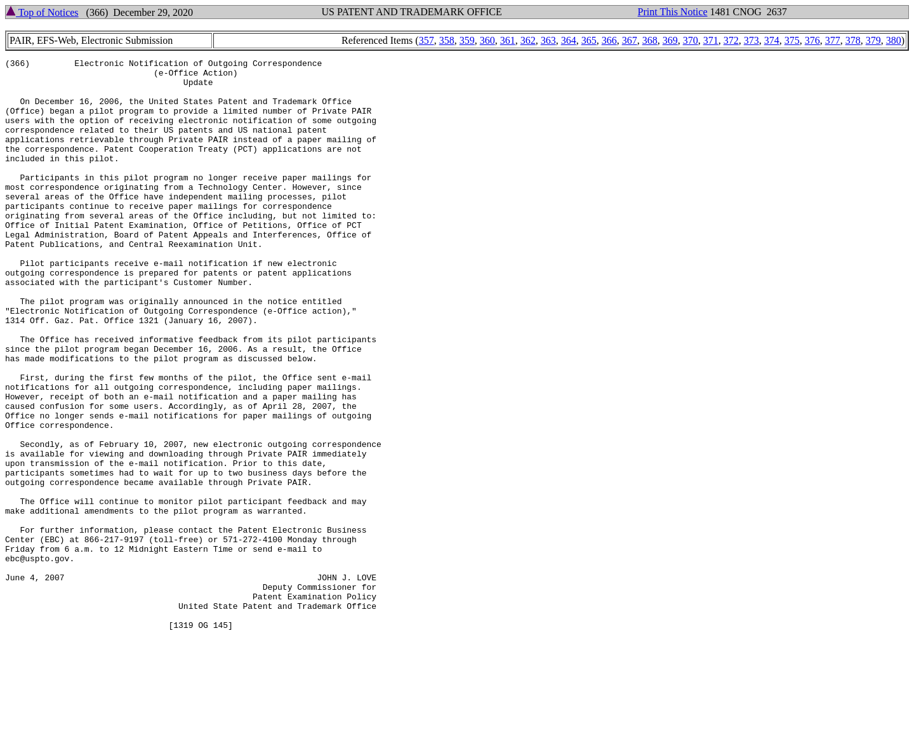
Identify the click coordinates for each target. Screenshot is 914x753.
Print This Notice (673, 11)
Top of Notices (42, 12)
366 (609, 40)
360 (487, 40)
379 (873, 40)
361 (507, 40)
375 (792, 40)
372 (731, 40)
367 (629, 40)
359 (467, 40)
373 (751, 40)
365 (589, 40)
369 (670, 40)
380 (893, 40)
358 (446, 40)
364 (568, 40)
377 (832, 40)
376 (812, 40)
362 (528, 40)
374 (771, 40)
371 (711, 40)
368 (650, 40)
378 (853, 40)
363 (548, 40)
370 (690, 40)
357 (426, 40)
